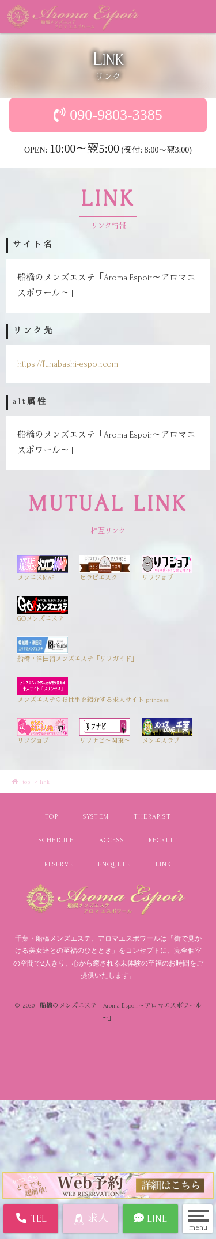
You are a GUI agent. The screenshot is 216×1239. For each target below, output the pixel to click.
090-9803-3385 (116, 115)
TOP (51, 816)
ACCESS (111, 840)
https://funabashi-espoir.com (67, 364)
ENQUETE (114, 864)
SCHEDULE (56, 840)
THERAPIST (152, 816)
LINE (150, 1218)
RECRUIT (163, 840)
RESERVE (58, 864)
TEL (31, 1218)
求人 (90, 1219)
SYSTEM (96, 816)
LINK (164, 864)
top (26, 781)
